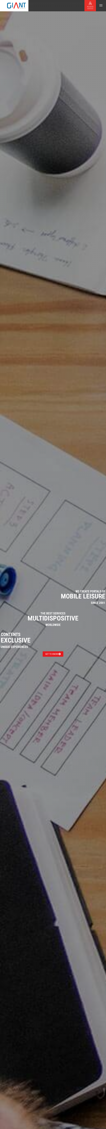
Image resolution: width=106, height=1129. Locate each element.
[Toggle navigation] (101, 5)
